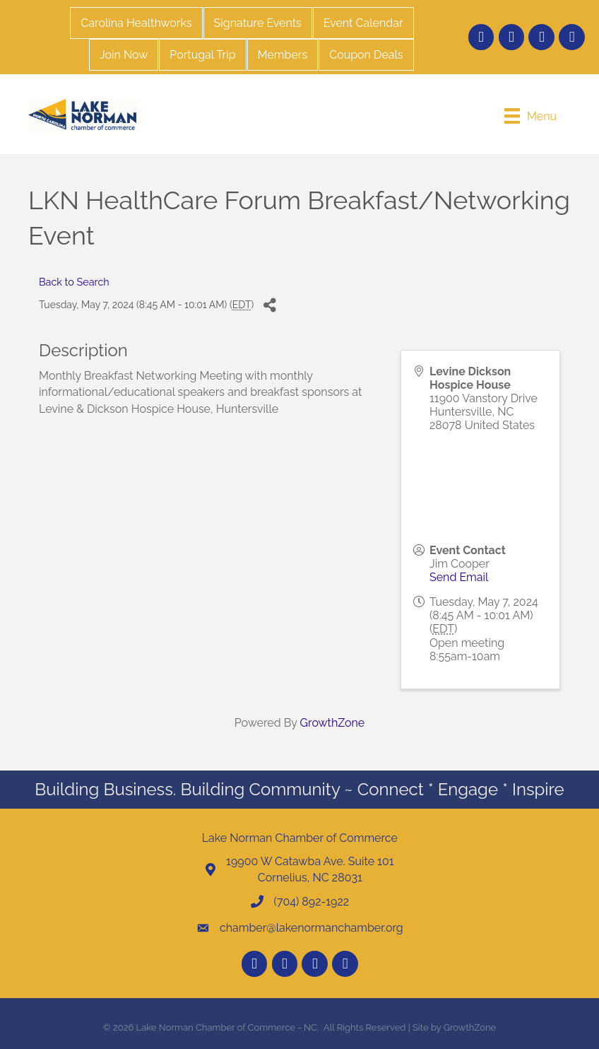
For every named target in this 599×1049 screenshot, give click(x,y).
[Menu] (530, 116)
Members (283, 54)
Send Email (458, 577)
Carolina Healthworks (136, 23)
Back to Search (74, 282)
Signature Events (258, 23)
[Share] (269, 306)
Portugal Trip (202, 54)
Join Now (124, 54)
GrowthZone (332, 722)
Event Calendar (363, 23)
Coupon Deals (366, 54)
